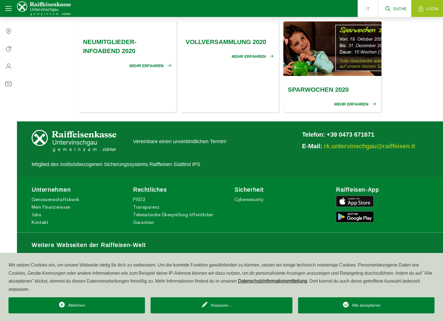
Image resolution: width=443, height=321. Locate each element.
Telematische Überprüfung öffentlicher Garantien (173, 218)
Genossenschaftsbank (55, 199)
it (368, 8)
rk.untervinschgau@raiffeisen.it (369, 146)
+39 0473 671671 (350, 134)
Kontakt (40, 222)
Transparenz (146, 207)
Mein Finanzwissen (51, 207)
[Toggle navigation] (8, 8)
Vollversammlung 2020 (226, 41)
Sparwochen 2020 (318, 89)
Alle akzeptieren (366, 305)
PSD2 (139, 199)
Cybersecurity (248, 199)
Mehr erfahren (146, 66)
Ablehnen (76, 305)
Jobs (37, 214)
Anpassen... (221, 305)
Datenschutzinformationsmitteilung (272, 280)
